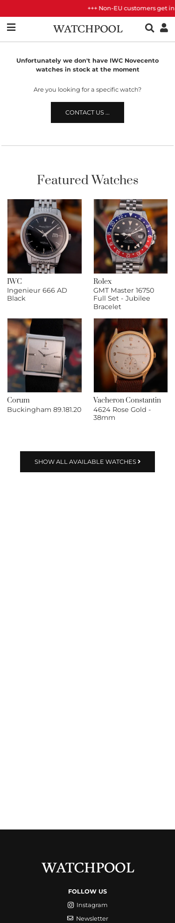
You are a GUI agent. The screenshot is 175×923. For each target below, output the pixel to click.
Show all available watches (87, 461)
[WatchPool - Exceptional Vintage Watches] (88, 27)
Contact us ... (87, 112)
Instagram (88, 905)
